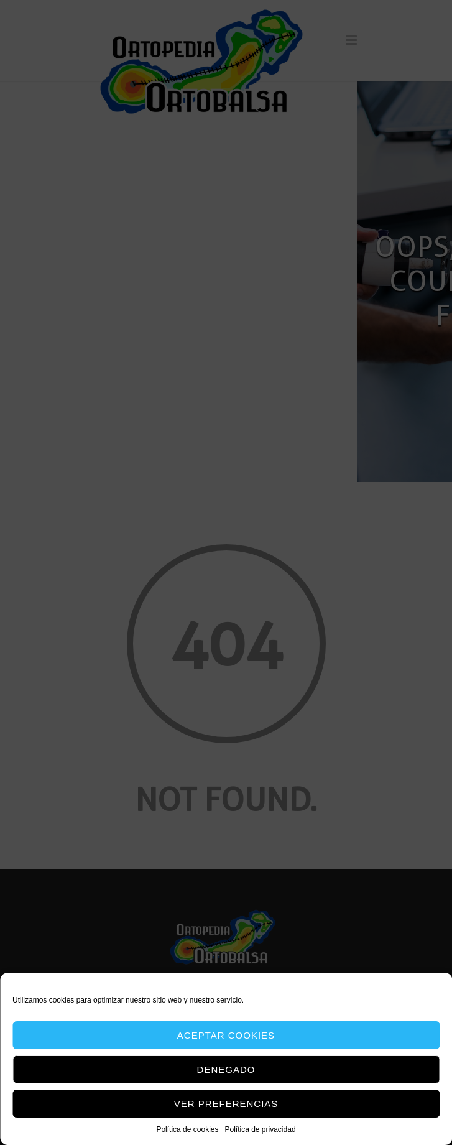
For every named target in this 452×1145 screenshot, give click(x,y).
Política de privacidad (259, 1129)
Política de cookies (187, 1129)
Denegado (226, 1069)
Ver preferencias (226, 1103)
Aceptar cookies (226, 1035)
